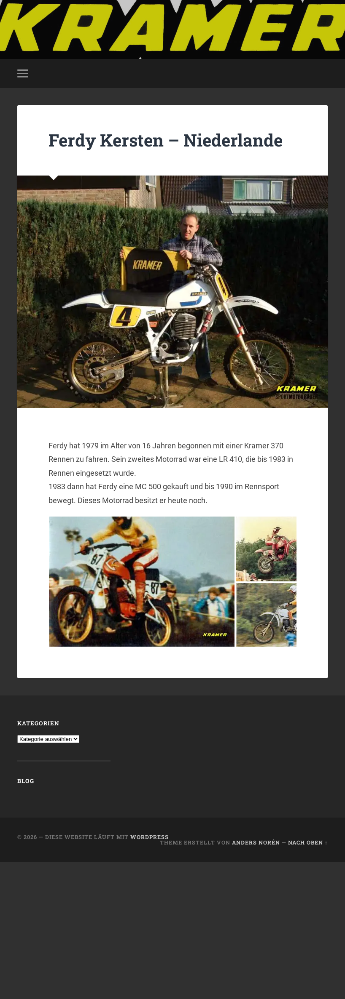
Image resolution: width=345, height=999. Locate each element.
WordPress (149, 837)
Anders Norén (256, 842)
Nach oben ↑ (308, 842)
